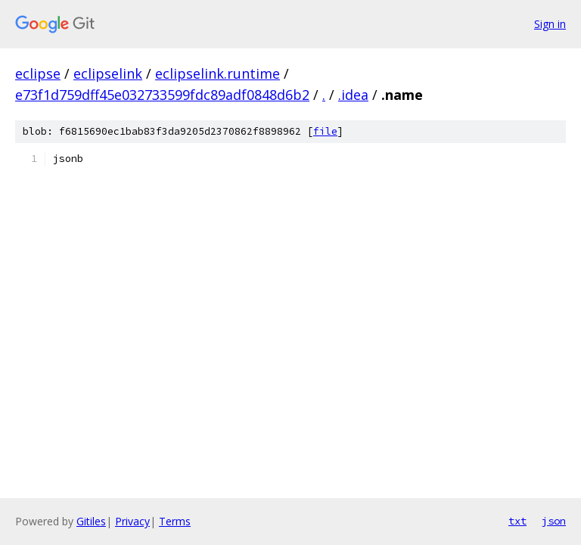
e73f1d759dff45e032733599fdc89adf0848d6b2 (162, 95)
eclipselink (107, 73)
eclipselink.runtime (217, 73)
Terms (175, 521)
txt (517, 521)
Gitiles (91, 521)
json (554, 521)
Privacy (132, 521)
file (325, 131)
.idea (353, 95)
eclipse (38, 73)
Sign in (550, 24)
